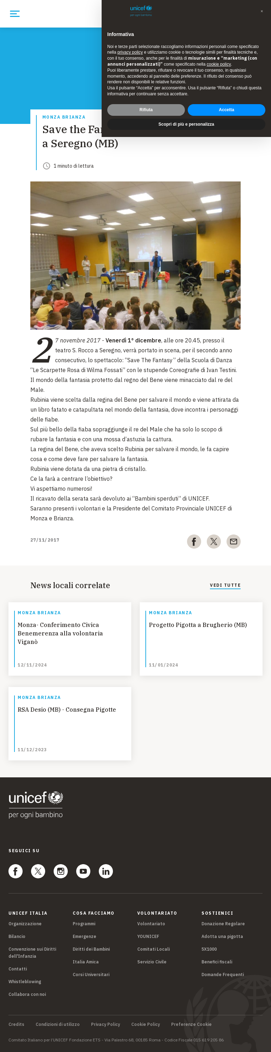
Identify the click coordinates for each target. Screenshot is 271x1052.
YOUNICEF (148, 936)
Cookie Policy (145, 1024)
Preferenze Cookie (191, 1024)
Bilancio (16, 936)
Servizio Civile (152, 961)
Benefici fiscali (216, 961)
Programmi (84, 923)
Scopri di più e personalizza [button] (186, 124)
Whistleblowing (24, 981)
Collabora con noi (27, 994)
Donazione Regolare (223, 923)
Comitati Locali (153, 949)
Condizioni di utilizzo (58, 1024)
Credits (16, 1024)
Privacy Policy (105, 1024)
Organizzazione (25, 923)
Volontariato (151, 923)
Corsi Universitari (91, 974)
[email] (234, 542)
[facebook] (194, 542)
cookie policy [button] (219, 64)
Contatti (17, 969)
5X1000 (209, 949)
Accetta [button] (226, 109)
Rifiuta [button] (145, 109)
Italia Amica (86, 961)
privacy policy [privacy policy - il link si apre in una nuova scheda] (130, 52)
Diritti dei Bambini (91, 949)
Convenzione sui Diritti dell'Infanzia (32, 952)
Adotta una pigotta (222, 936)
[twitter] (214, 542)
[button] (261, 11)
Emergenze (84, 936)
